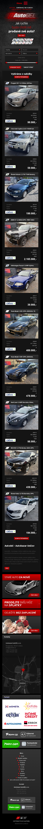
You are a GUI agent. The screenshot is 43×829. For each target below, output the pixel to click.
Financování (22, 760)
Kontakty (22, 773)
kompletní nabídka (21, 538)
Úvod (22, 756)
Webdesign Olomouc (21, 823)
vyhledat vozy (15, 67)
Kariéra (22, 769)
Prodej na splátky (22, 777)
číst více (21, 35)
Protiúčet (22, 762)
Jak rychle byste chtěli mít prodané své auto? (22, 780)
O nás (22, 767)
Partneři (22, 775)
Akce (22, 771)
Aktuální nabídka (22, 758)
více (7, 568)
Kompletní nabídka (21, 77)
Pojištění (22, 764)
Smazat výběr (28, 67)
